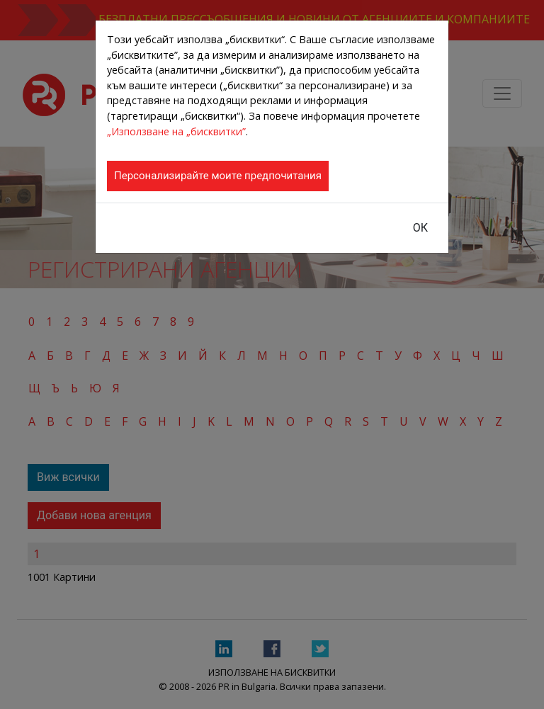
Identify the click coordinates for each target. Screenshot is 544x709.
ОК (420, 227)
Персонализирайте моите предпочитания (218, 175)
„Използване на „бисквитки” (176, 131)
